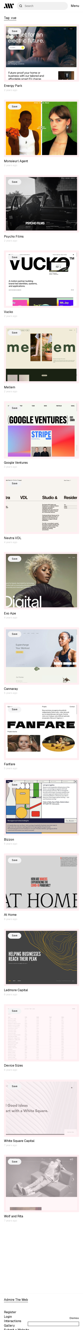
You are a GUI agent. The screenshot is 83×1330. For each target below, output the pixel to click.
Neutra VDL (12, 538)
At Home (10, 915)
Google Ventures (16, 463)
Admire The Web (16, 1300)
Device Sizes (13, 1065)
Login (8, 1317)
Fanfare (9, 764)
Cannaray (11, 689)
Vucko (8, 312)
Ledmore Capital (16, 990)
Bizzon (9, 839)
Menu (75, 6)
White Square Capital (19, 1141)
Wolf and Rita (13, 1216)
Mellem (9, 387)
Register (10, 1312)
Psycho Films (14, 236)
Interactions (12, 1321)
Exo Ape (10, 613)
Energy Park (13, 86)
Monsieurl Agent (16, 161)
